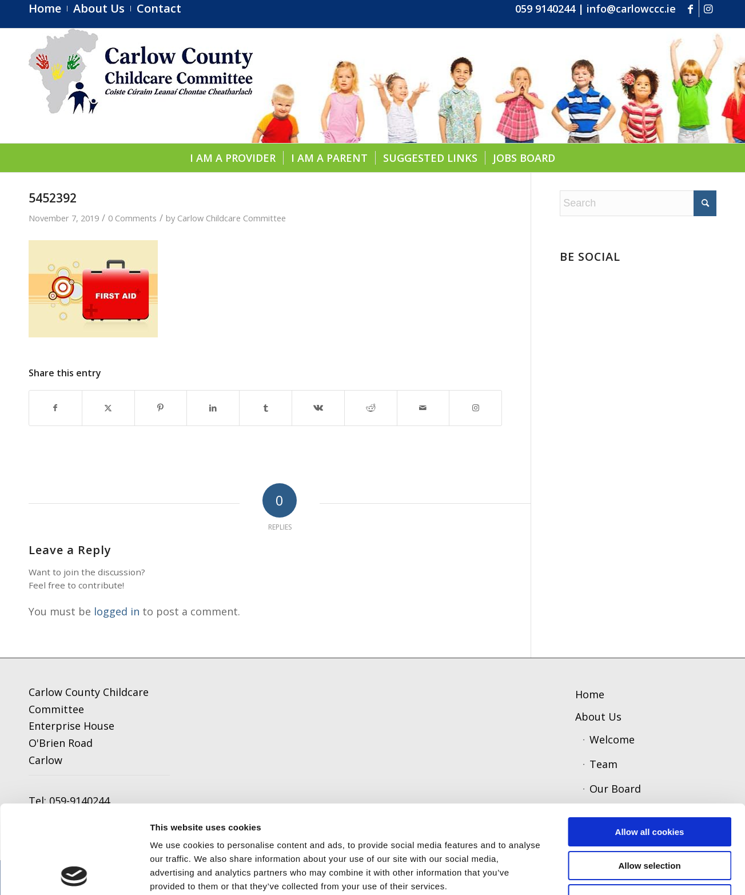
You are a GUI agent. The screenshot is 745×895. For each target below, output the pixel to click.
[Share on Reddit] (371, 408)
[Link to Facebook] (690, 8)
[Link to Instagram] (707, 8)
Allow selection (649, 777)
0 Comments (132, 218)
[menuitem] (48, 8)
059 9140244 (545, 8)
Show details (597, 872)
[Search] (638, 203)
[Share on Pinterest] (161, 408)
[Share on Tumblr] (266, 408)
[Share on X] (108, 408)
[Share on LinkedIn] (213, 408)
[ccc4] (141, 86)
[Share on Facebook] (55, 408)
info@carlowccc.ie (631, 8)
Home (589, 694)
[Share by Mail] (423, 408)
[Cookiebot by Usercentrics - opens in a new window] (74, 872)
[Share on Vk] (318, 408)
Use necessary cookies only (649, 811)
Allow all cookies (649, 744)
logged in (117, 611)
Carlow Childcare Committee (231, 218)
